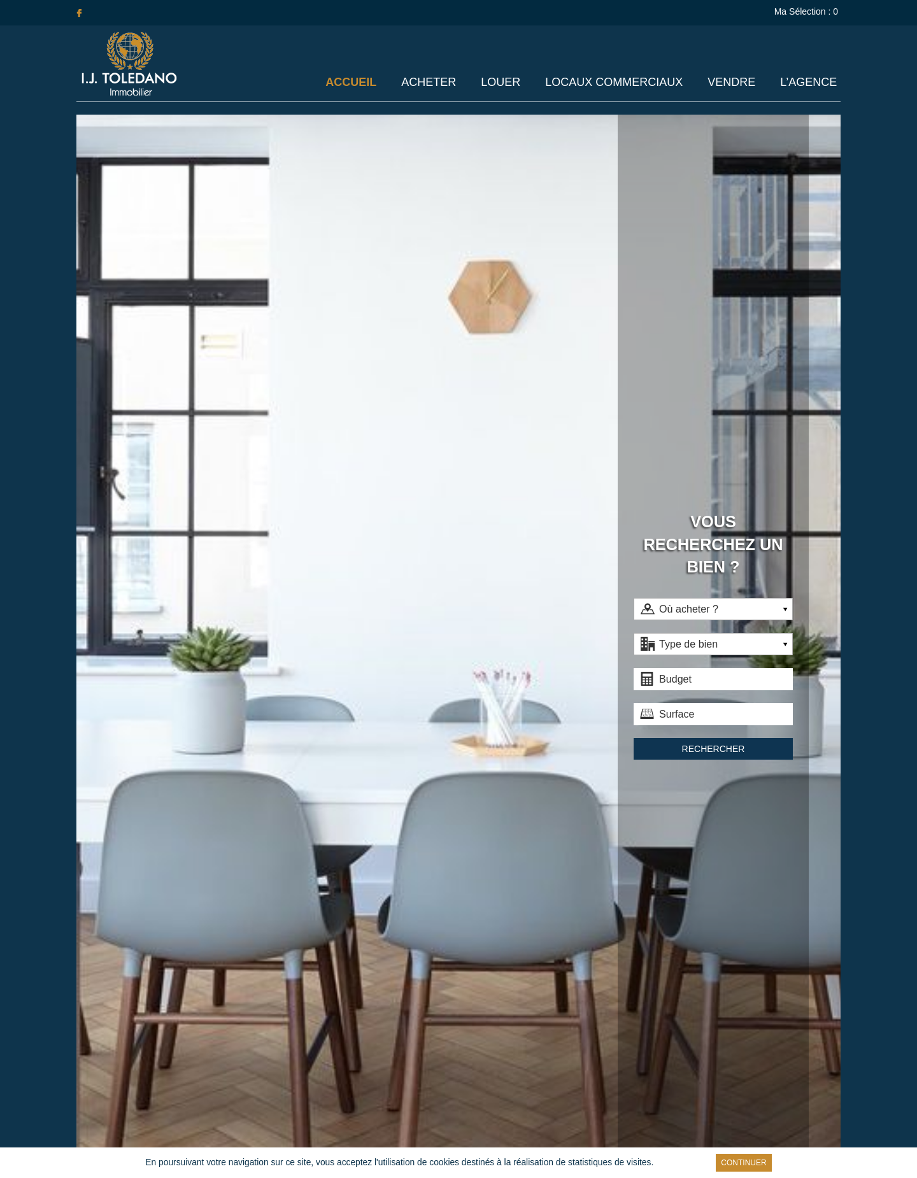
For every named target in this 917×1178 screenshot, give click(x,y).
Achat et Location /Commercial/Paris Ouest (687, 1102)
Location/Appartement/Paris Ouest (688, 1087)
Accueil (355, 82)
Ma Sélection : (807, 11)
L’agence (809, 82)
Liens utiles (357, 1142)
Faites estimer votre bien (459, 905)
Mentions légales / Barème (434, 1142)
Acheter (432, 82)
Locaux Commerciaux (616, 82)
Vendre (733, 82)
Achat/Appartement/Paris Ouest (688, 1072)
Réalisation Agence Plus (535, 1142)
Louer (503, 82)
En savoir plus (650, 1163)
